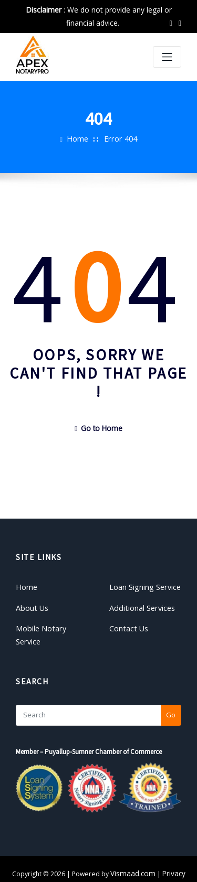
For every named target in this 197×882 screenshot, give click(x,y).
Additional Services (139, 603)
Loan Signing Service (142, 583)
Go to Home (98, 427)
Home (79, 138)
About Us (30, 603)
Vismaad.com (133, 853)
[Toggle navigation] (167, 57)
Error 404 (119, 138)
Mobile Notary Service (51, 622)
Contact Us (126, 622)
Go (170, 695)
